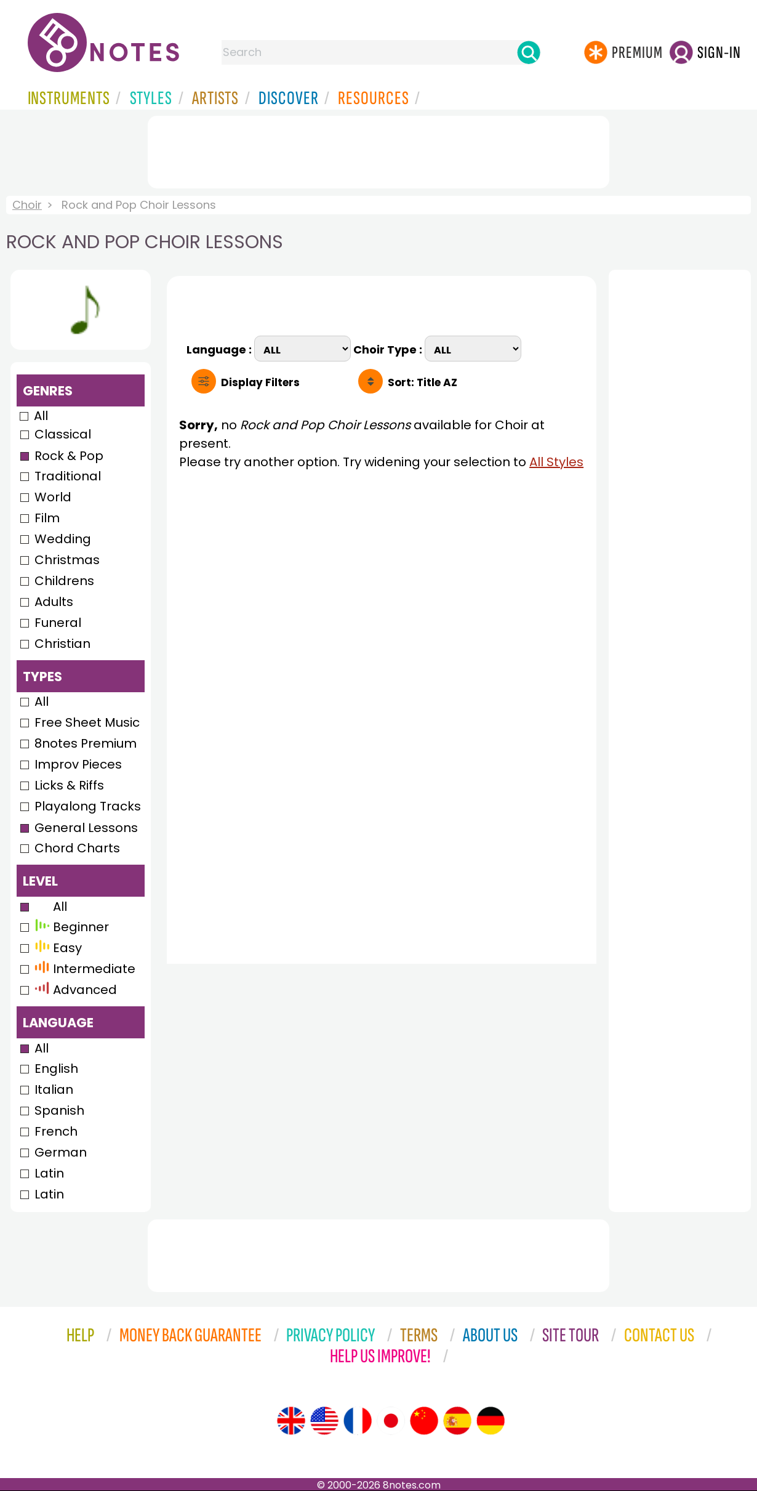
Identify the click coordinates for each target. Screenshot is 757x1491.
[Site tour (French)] (357, 1420)
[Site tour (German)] (490, 1420)
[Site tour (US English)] (324, 1420)
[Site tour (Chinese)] (424, 1420)
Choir (27, 204)
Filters (260, 382)
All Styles (556, 462)
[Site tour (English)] (291, 1420)
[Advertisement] (378, 149)
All (41, 415)
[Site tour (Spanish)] (457, 1420)
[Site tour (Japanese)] (390, 1420)
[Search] (528, 52)
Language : (220, 348)
